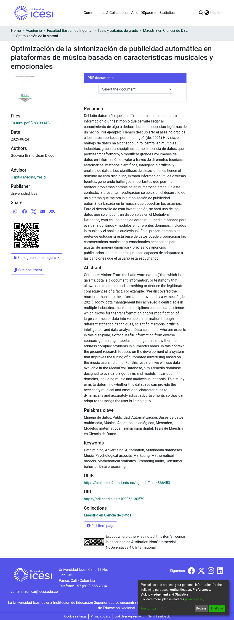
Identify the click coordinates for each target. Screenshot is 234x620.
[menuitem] (143, 12)
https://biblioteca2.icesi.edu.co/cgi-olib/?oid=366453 (127, 483)
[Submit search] (201, 13)
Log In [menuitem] (215, 13)
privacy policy (194, 599)
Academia (34, 30)
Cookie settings (75, 616)
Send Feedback (159, 616)
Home (16, 30)
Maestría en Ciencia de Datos (166, 30)
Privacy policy (100, 616)
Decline (201, 608)
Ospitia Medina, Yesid (28, 177)
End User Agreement (129, 616)
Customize (148, 608)
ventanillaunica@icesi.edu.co (34, 591)
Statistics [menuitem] (167, 13)
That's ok (216, 608)
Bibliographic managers (35, 257)
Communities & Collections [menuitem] (106, 13)
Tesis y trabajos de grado (118, 30)
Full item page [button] (100, 526)
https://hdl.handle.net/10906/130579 (114, 499)
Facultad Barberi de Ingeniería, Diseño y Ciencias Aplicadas (70, 30)
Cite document (28, 270)
